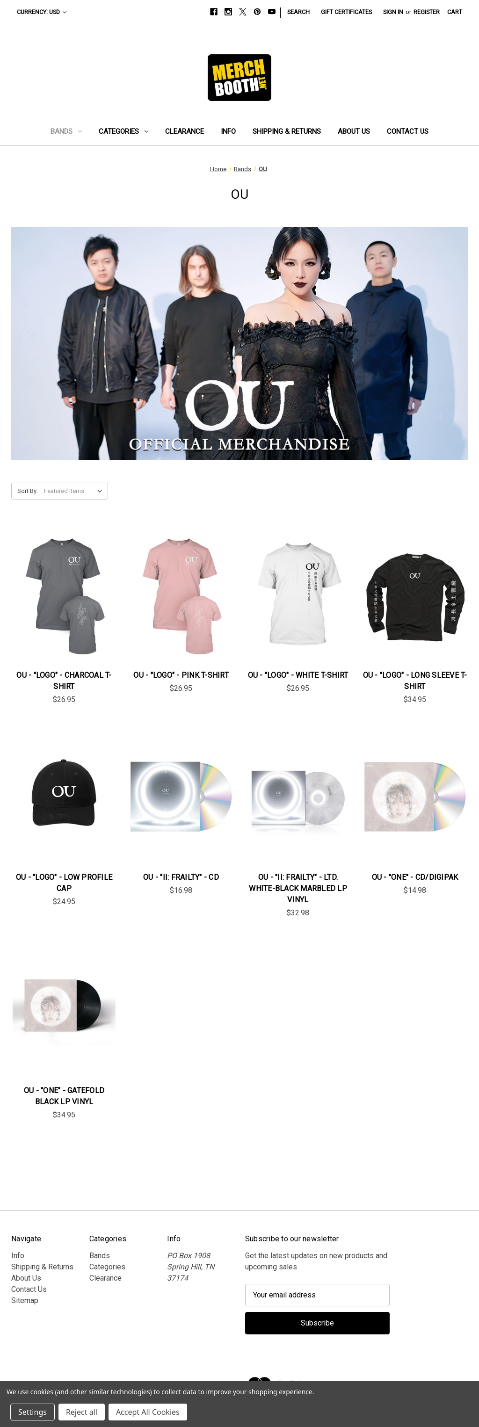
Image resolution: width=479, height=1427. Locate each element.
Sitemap (24, 1300)
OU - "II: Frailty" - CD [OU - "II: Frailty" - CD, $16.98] (181, 877)
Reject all (81, 1412)
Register (427, 11)
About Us (354, 131)
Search (298, 11)
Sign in (393, 11)
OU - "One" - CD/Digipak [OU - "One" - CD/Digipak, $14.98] (415, 877)
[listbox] (75, 491)
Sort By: (27, 490)
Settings (32, 1412)
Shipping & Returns (287, 131)
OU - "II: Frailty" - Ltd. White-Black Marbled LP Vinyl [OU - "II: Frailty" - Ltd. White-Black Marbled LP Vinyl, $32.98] (298, 888)
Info (228, 131)
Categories (123, 131)
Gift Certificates (346, 11)
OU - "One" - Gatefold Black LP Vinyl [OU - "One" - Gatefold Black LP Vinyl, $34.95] (64, 1096)
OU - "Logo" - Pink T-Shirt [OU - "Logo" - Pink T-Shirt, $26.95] (181, 675)
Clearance (184, 131)
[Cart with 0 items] (455, 12)
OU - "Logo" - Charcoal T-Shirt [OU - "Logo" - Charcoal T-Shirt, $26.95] (63, 681)
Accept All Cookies (148, 1412)
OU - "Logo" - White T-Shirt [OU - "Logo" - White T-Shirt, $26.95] (298, 675)
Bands (66, 131)
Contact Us (407, 131)
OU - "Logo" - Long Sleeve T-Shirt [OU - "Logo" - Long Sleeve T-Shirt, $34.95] (415, 681)
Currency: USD (41, 11)
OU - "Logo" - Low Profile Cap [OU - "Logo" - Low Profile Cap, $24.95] (64, 883)
